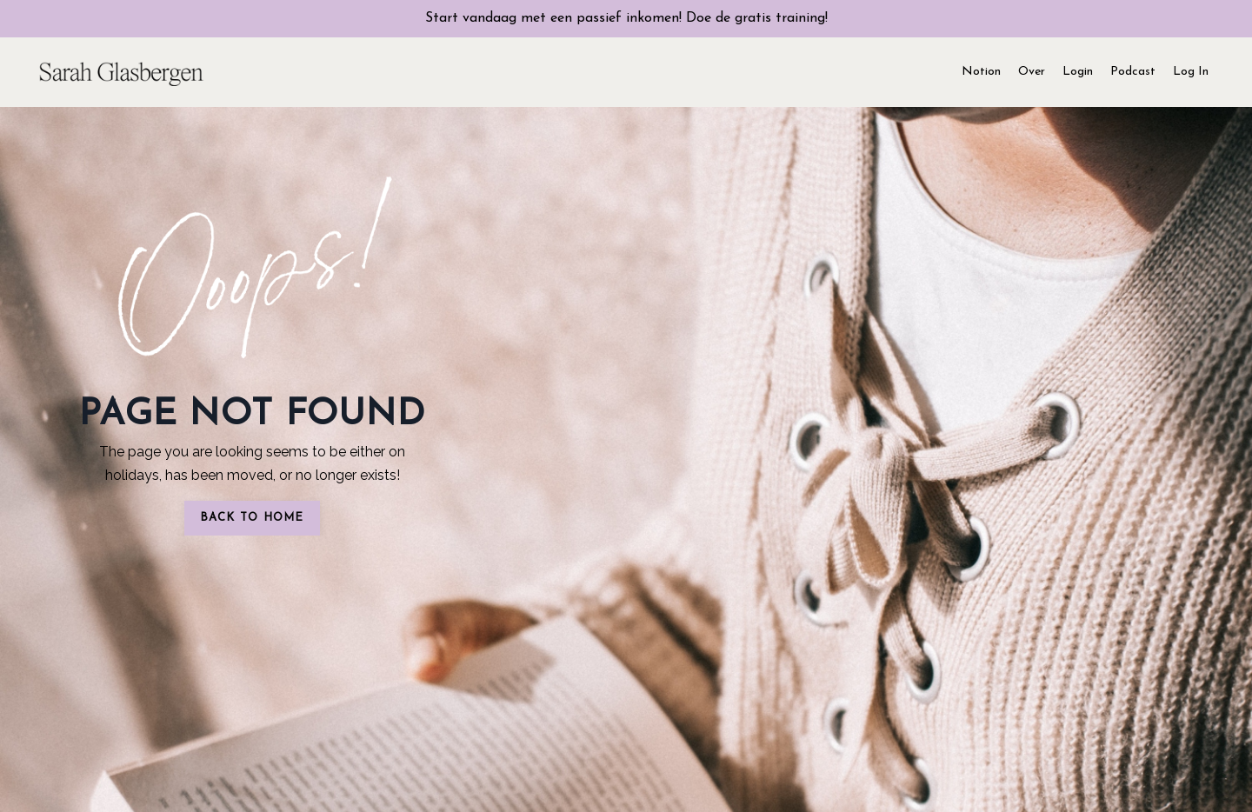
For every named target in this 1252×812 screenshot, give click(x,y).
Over (1031, 71)
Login (1077, 71)
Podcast (1132, 71)
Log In (1191, 71)
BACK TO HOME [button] (252, 517)
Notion (981, 71)
